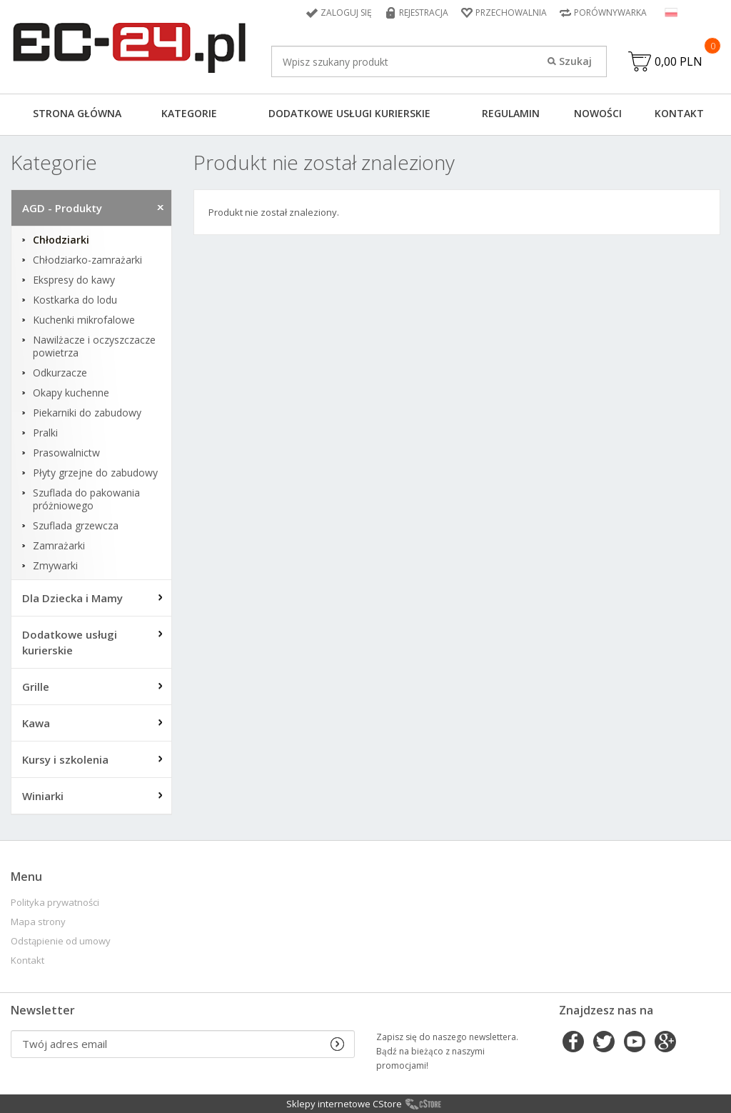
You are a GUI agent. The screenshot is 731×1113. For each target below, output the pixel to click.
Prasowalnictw (66, 452)
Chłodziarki (61, 240)
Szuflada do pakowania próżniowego (86, 499)
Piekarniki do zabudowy (87, 412)
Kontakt (679, 113)
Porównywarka (610, 12)
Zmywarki (55, 565)
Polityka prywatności (55, 902)
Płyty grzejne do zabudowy (95, 472)
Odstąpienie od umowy (61, 941)
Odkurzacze (60, 372)
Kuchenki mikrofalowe (84, 320)
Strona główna (77, 113)
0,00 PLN (678, 61)
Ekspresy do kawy (74, 280)
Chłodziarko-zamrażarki (87, 260)
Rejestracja (423, 12)
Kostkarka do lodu (75, 300)
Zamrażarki (59, 545)
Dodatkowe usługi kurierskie (349, 113)
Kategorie (189, 113)
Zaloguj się (346, 12)
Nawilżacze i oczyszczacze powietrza (94, 346)
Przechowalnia (511, 12)
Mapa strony (38, 922)
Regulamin (511, 113)
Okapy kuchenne (71, 392)
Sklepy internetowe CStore (344, 1103)
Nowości (598, 113)
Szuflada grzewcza (76, 525)
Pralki (45, 432)
